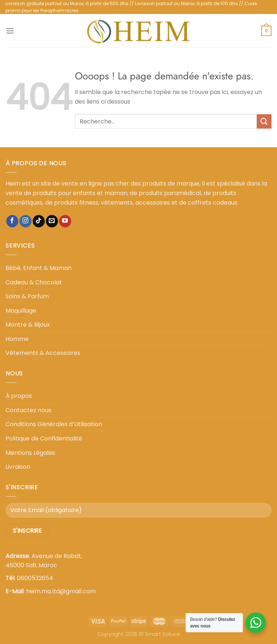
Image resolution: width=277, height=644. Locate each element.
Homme (17, 339)
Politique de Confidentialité (44, 438)
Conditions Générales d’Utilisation (54, 424)
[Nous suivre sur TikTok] (39, 221)
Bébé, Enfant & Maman (39, 268)
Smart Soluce (162, 634)
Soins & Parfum (27, 296)
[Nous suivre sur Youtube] (65, 221)
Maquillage (21, 310)
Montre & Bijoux (28, 324)
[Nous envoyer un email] (52, 221)
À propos (19, 396)
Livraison (18, 467)
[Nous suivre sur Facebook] (12, 221)
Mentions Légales (30, 453)
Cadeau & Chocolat (34, 282)
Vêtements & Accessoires (43, 353)
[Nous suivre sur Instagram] (25, 221)
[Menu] (10, 31)
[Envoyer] (264, 121)
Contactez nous (28, 410)
